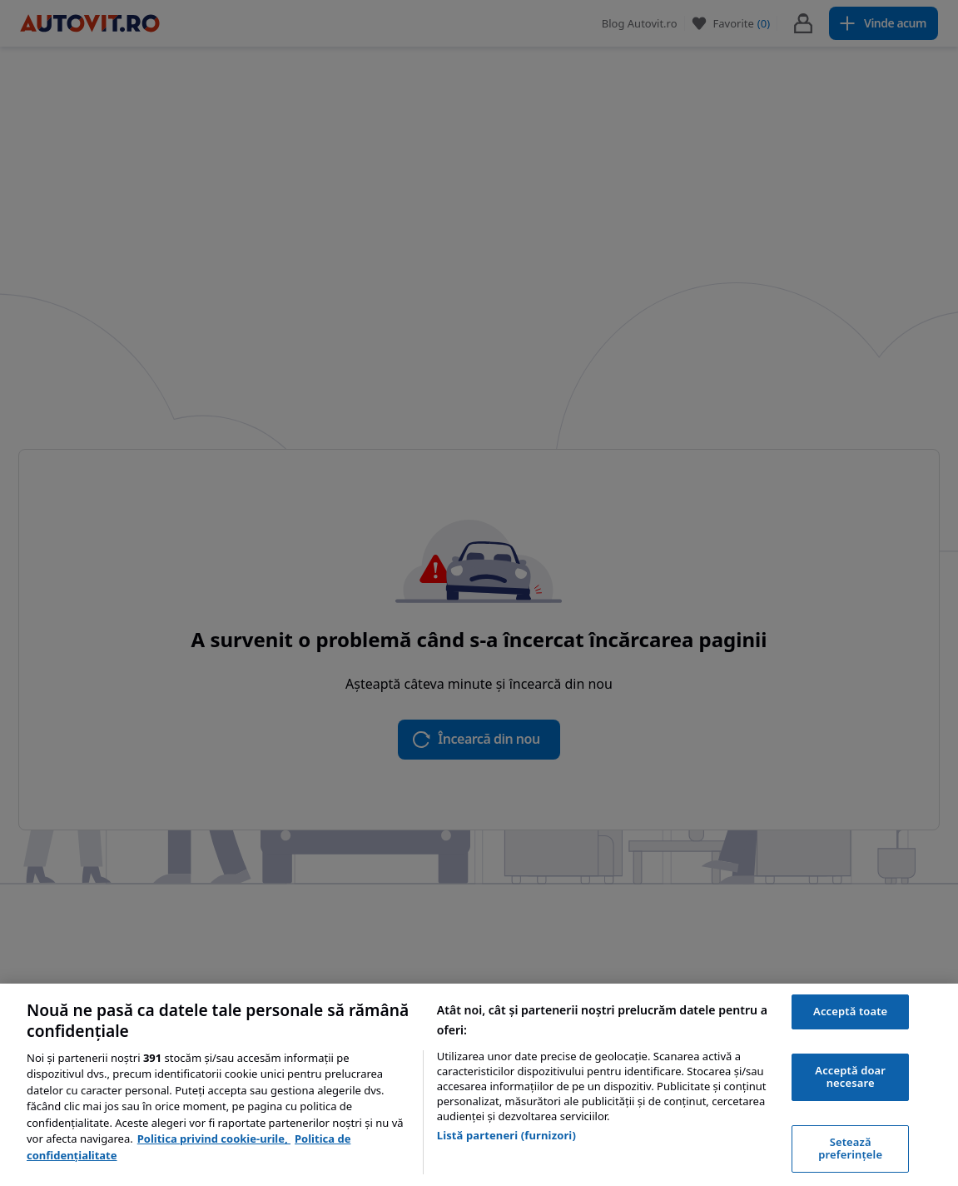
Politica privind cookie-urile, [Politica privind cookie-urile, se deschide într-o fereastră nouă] (213, 1138)
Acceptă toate (850, 1011)
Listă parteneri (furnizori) (506, 1135)
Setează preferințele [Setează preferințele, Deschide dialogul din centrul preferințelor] (850, 1148)
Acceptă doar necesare (850, 1077)
